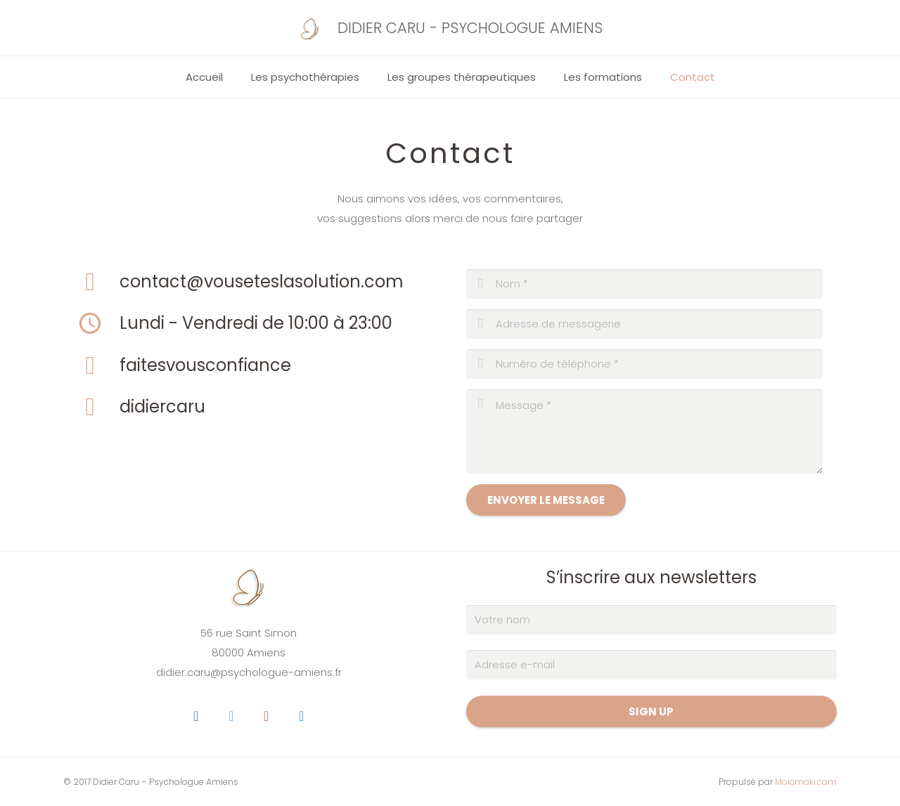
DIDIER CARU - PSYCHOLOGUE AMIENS (470, 28)
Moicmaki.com (806, 782)
